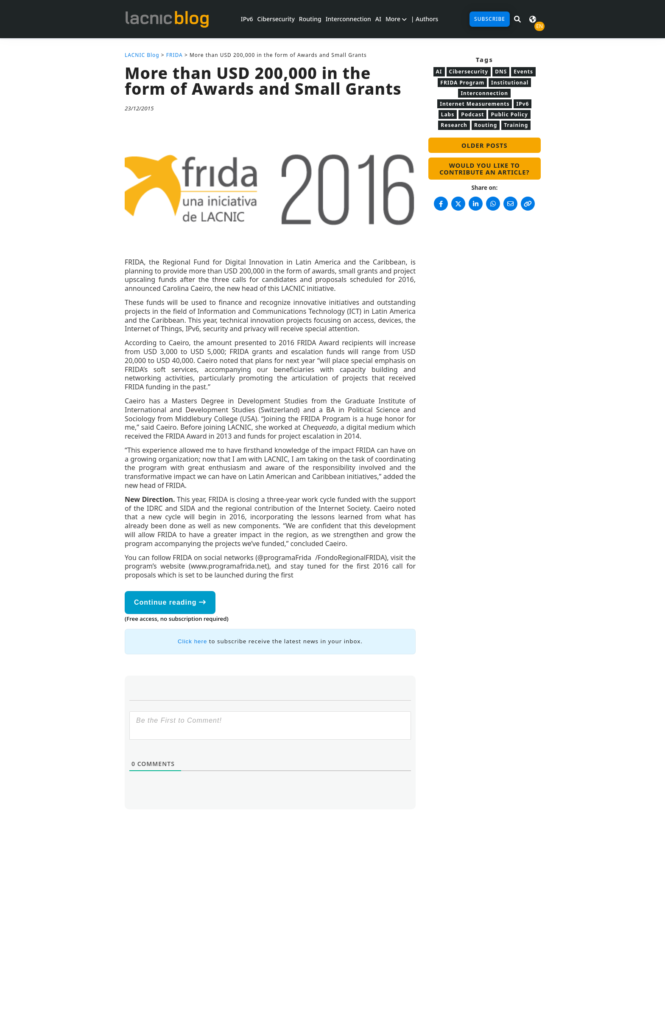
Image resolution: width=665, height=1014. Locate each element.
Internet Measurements (474, 103)
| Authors (425, 19)
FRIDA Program (462, 82)
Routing (310, 19)
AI (378, 19)
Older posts (484, 145)
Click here (192, 641)
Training (516, 125)
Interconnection (348, 19)
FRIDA (174, 55)
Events (523, 71)
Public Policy (509, 114)
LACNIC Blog (142, 55)
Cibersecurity (276, 19)
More (396, 19)
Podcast (472, 114)
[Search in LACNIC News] (517, 19)
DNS (501, 71)
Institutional (509, 82)
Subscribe (489, 19)
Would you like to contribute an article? (484, 168)
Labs (448, 114)
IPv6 (247, 19)
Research (454, 125)
